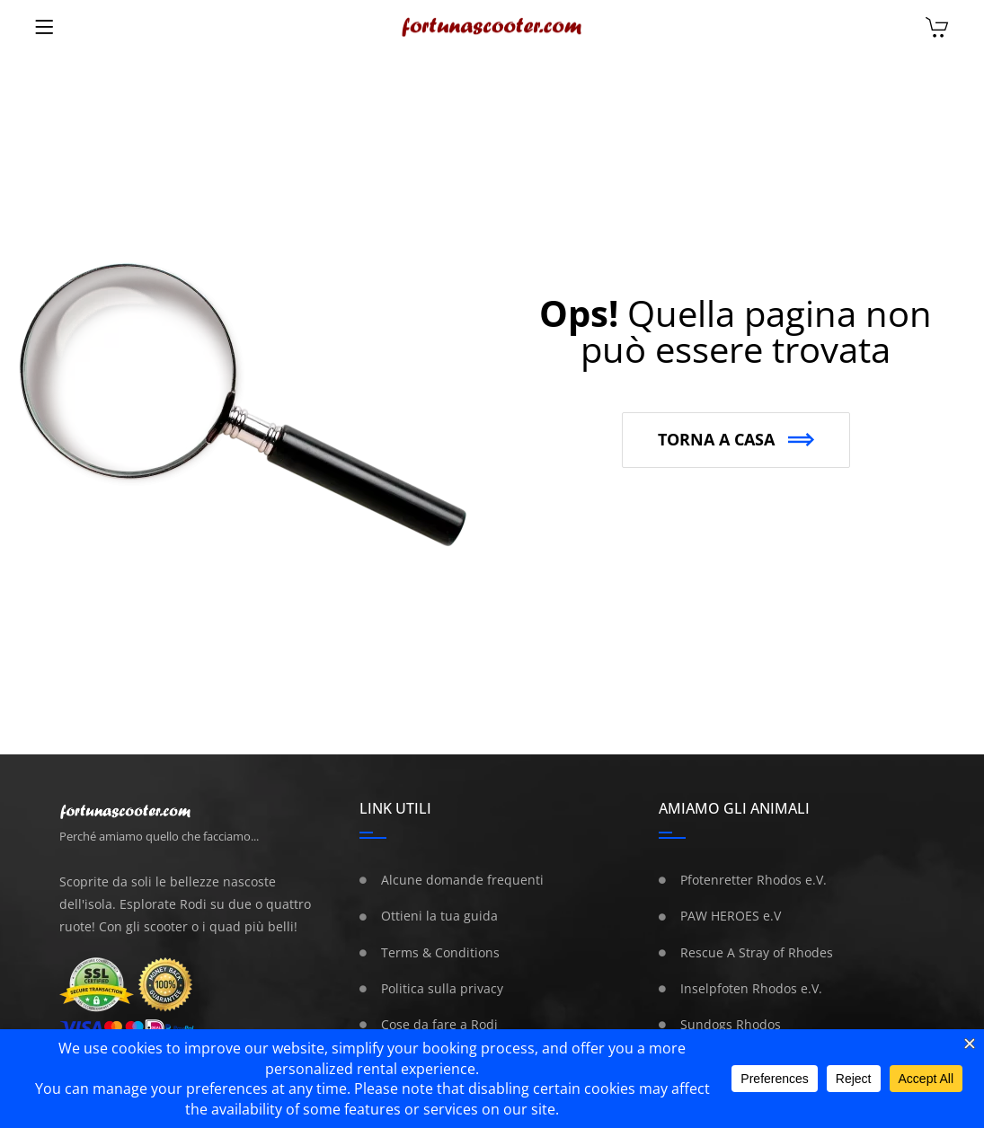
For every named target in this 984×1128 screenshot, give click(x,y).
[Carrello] (937, 29)
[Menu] (44, 27)
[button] (736, 440)
